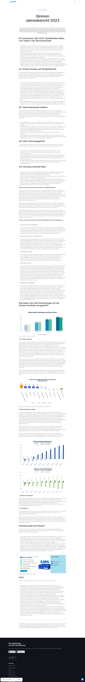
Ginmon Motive (40, 658)
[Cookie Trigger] (47, 674)
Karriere (53, 663)
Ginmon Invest (40, 650)
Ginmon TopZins (40, 652)
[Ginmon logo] (12, 2)
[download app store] (12, 659)
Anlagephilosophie (55, 656)
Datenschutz (30, 674)
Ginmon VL (39, 654)
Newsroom (53, 660)
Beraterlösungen (54, 667)
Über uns (53, 650)
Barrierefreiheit (35, 674)
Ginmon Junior (40, 656)
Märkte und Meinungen (42, 9)
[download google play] (21, 659)
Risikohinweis (10, 674)
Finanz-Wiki (67, 656)
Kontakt (53, 658)
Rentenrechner (68, 654)
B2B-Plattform (54, 665)
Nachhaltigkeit (24, 674)
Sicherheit (53, 652)
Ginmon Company (41, 660)
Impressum (41, 674)
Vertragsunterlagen (17, 674)
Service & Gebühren (55, 654)
